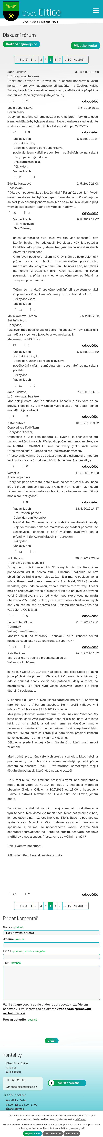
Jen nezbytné (53, 1133)
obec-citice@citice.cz (21, 1086)
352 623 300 (15, 1080)
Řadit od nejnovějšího (21, 44)
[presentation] (27, 1029)
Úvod (26, 21)
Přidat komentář (85, 45)
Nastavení (72, 1133)
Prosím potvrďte (20, 1019)
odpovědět (90, 101)
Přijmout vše (32, 1133)
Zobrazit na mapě (68, 1083)
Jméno (13, 939)
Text (12, 963)
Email (24, 951)
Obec (35, 21)
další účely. (80, 1119)
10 (69, 59)
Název (13, 927)
